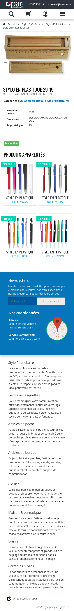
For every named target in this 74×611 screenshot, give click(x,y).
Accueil (11, 24)
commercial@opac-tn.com (24, 338)
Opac (50, 607)
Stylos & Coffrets (31, 24)
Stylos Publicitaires (56, 24)
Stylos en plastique (31, 101)
